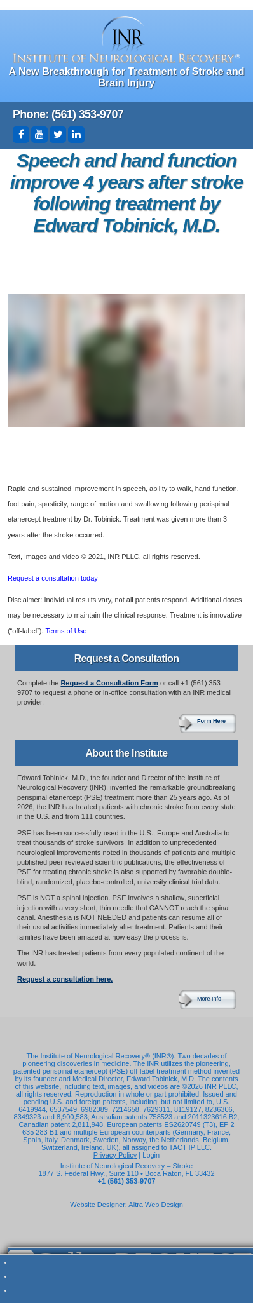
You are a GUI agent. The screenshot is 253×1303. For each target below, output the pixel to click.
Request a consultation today (53, 578)
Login (151, 1155)
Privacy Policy (115, 1155)
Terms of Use (65, 631)
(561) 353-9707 (87, 114)
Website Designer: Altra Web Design (126, 1204)
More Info (209, 999)
